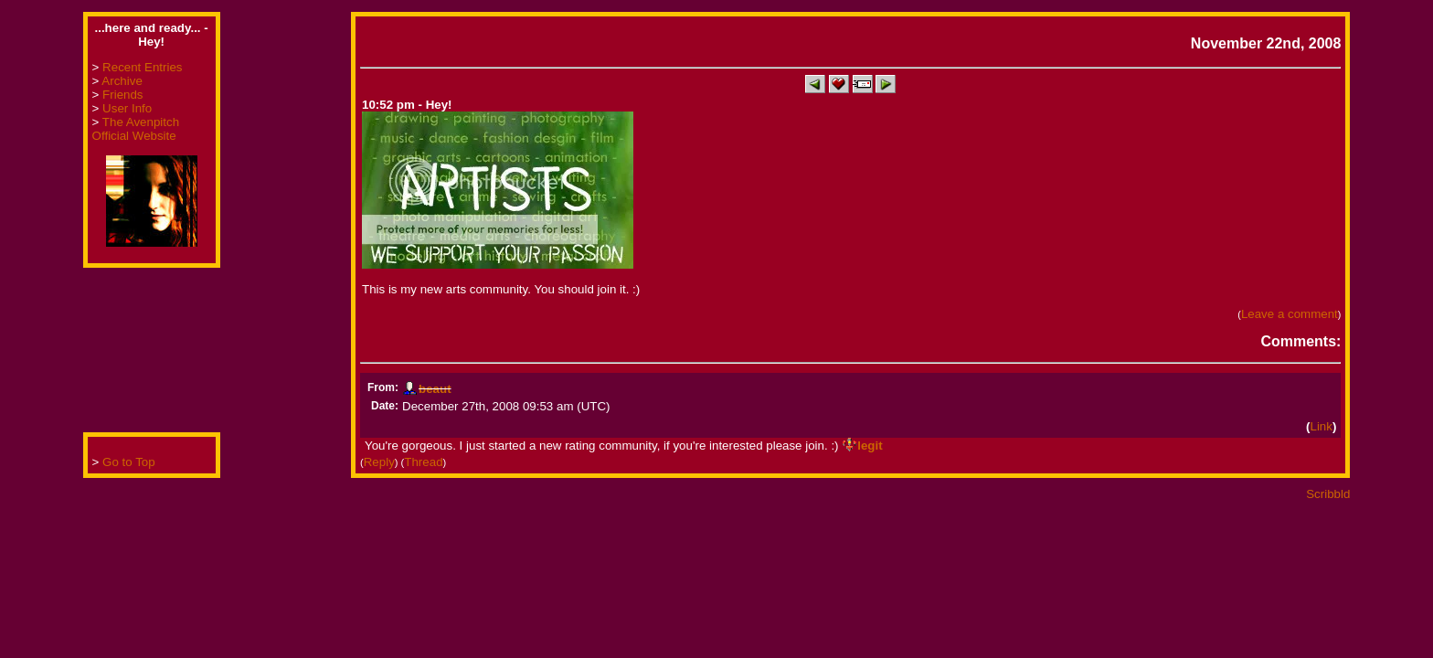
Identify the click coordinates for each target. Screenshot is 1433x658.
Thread (423, 462)
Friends (122, 94)
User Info (127, 108)
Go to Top (128, 462)
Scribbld (1328, 494)
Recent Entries (142, 67)
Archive (121, 81)
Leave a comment (1289, 314)
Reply (379, 462)
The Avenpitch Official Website (135, 129)
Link (1321, 426)
